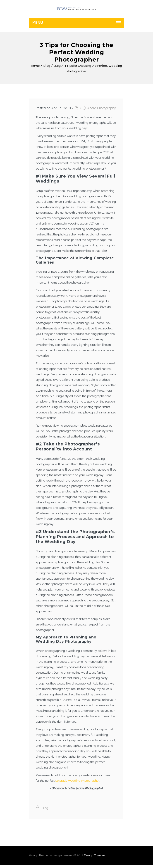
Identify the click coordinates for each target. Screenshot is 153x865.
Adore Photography (101, 108)
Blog (46, 65)
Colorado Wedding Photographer (77, 780)
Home (35, 65)
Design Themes (94, 855)
